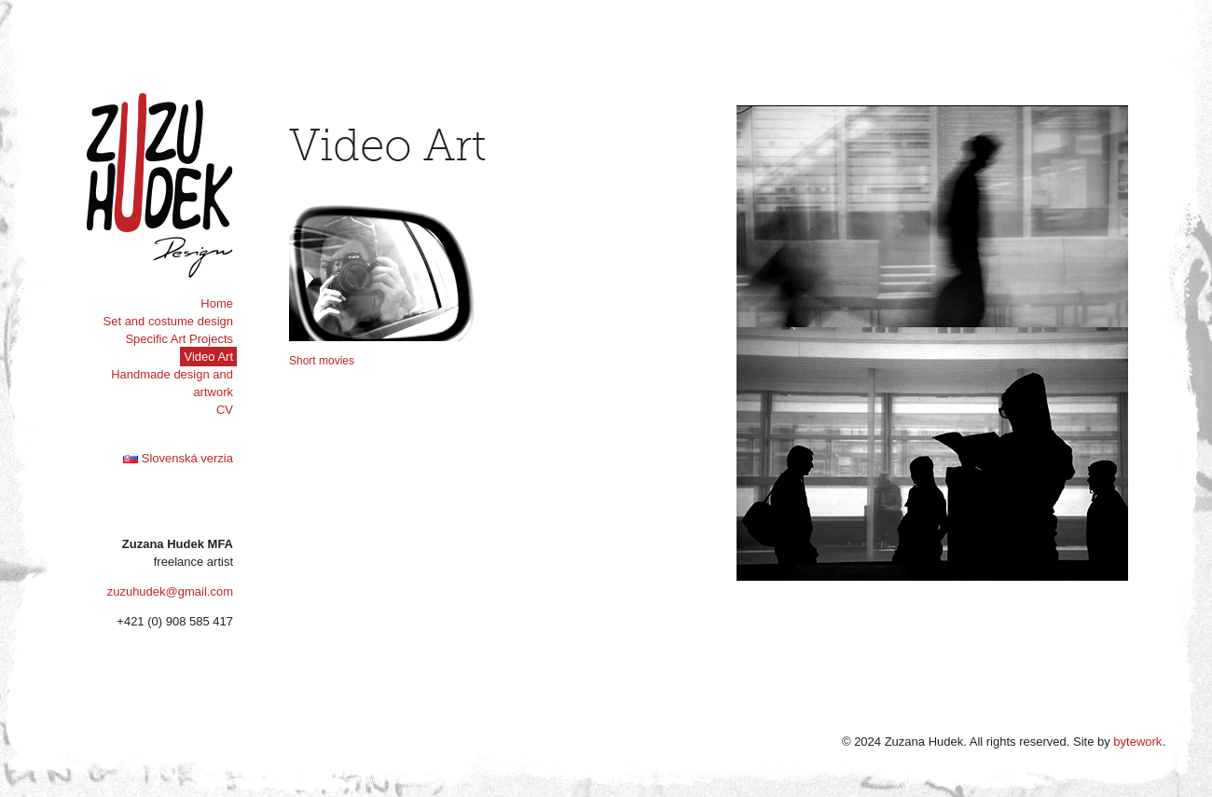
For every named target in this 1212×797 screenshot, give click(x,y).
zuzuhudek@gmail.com (170, 591)
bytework (1137, 742)
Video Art (208, 357)
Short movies (321, 360)
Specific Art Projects (179, 339)
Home (216, 303)
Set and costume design (168, 321)
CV (224, 410)
